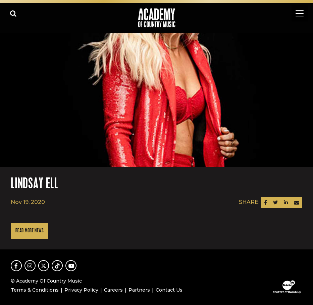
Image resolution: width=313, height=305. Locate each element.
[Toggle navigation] (300, 13)
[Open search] (13, 13)
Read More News (29, 230)
